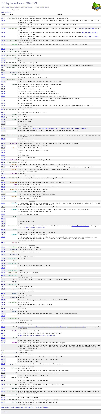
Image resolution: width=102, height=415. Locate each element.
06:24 (3, 84)
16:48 (3, 247)
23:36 (3, 402)
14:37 (3, 243)
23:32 (3, 391)
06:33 (3, 110)
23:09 (3, 384)
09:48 (3, 196)
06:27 (3, 98)
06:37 (3, 124)
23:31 (3, 388)
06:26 (3, 96)
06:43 (2, 126)
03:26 (3, 40)
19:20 (3, 318)
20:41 (2, 354)
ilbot (8, 412)
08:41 (3, 167)
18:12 (3, 279)
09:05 (2, 175)
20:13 (3, 331)
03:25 (3, 29)
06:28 (3, 101)
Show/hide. (32, 16)
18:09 (3, 258)
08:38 (3, 148)
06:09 (3, 55)
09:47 (3, 191)
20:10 (3, 327)
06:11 (3, 63)
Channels (12, 7)
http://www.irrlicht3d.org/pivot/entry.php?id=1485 (36, 335)
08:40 (3, 164)
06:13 (3, 65)
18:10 (3, 273)
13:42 (3, 234)
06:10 (3, 58)
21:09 (3, 370)
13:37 (3, 216)
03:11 (3, 24)
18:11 (2, 277)
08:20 (3, 143)
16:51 (3, 254)
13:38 (3, 223)
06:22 (3, 74)
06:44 (3, 128)
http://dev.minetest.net (80, 226)
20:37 (2, 350)
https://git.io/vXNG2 (91, 36)
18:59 (2, 295)
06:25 (3, 89)
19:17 (3, 311)
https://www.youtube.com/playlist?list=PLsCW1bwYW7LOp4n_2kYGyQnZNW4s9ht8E (60, 128)
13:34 (3, 203)
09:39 (3, 187)
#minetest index (19, 7)
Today (26, 7)
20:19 (3, 338)
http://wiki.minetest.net (35, 227)
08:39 (3, 157)
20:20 (3, 343)
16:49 (3, 249)
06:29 (3, 105)
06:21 (3, 67)
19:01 (3, 297)
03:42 (3, 45)
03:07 (3, 18)
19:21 (2, 320)
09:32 (2, 180)
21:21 (3, 378)
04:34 (3, 51)
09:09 (3, 178)
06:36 (3, 117)
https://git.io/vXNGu (87, 29)
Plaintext (46, 7)
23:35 (3, 400)
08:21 (3, 145)
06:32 (2, 107)
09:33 (3, 182)
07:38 (3, 135)
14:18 (3, 237)
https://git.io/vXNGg (90, 32)
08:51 (2, 171)
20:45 (3, 364)
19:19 (3, 316)
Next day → (31, 7)
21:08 (3, 368)
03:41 (2, 42)
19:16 (3, 304)
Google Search (39, 7)
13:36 (3, 209)
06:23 (3, 79)
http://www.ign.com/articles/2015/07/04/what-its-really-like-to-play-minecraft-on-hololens (52, 327)
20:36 (3, 345)
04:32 (3, 49)
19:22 (3, 322)
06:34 (3, 112)
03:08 (3, 20)
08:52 (3, 173)
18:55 (3, 293)
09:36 (3, 184)
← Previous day (5, 7)
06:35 (3, 114)
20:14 (3, 333)
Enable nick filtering (6, 12)
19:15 (3, 300)
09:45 (3, 189)
